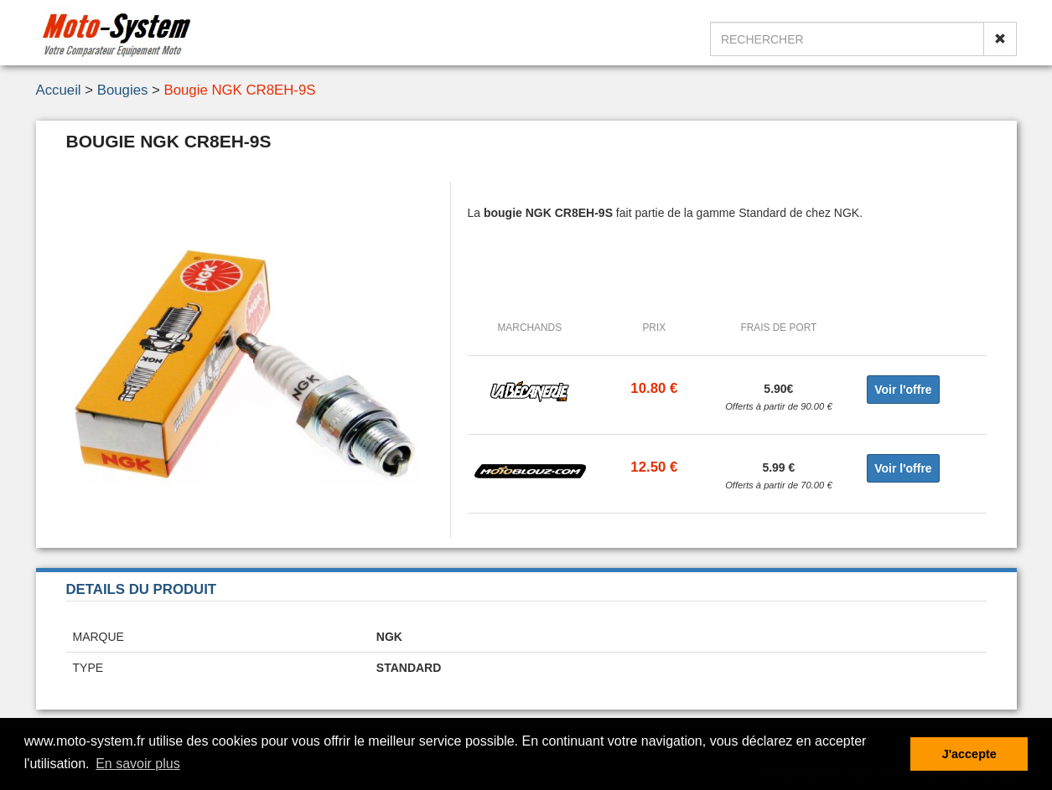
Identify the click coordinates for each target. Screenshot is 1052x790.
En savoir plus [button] (138, 763)
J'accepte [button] (969, 754)
